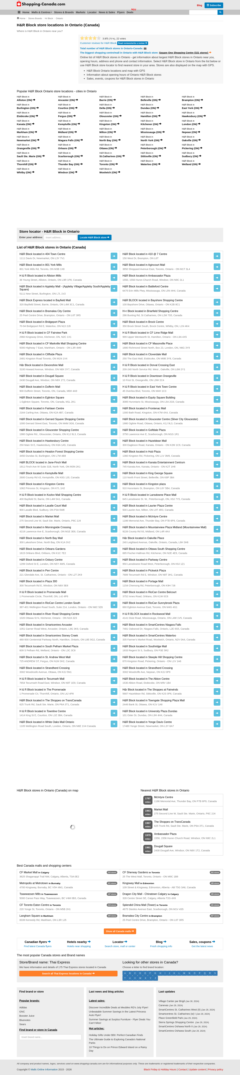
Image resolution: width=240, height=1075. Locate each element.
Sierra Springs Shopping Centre (184, 1022)
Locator (92, 12)
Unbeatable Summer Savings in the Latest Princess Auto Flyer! (117, 1013)
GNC (22, 1011)
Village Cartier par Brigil (179, 1001)
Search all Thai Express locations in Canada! (68, 973)
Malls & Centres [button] (42, 12)
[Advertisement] (45, 59)
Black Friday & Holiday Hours (160, 1069)
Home (25, 12)
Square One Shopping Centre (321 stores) (185, 52)
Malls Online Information (44, 1069)
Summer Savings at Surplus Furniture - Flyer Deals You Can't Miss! (119, 1021)
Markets (80, 12)
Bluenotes (24, 1020)
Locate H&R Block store (94, 237)
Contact (182, 1069)
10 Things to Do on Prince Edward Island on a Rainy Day (118, 1049)
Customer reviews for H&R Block (98, 43)
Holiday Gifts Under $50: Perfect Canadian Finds (116, 1035)
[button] (19, 12)
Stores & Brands (64, 12)
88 (145, 48)
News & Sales (107, 12)
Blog (199, 5)
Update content (197, 1069)
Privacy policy (215, 1069)
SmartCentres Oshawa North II (183, 1026)
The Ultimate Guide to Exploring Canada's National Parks (117, 1041)
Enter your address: (31, 237)
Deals (130, 12)
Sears (22, 1024)
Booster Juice (26, 1015)
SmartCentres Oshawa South (182, 1030)
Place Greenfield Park (178, 1017)
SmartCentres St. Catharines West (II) (187, 1009)
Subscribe (214, 5)
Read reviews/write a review (132, 43)
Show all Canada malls (120, 931)
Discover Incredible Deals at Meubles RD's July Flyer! (118, 1007)
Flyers (120, 12)
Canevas (171, 1005)
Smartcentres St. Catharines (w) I (184, 1013)
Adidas (23, 1007)
